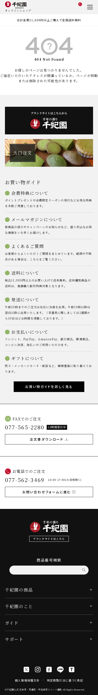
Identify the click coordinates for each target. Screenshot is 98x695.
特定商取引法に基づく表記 (65, 680)
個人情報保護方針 (27, 680)
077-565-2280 (25, 427)
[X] (26, 669)
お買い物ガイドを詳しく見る (49, 386)
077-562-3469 (25, 480)
